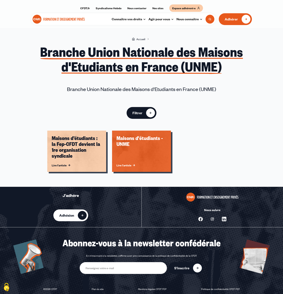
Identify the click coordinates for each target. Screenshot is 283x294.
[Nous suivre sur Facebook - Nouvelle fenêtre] (200, 219)
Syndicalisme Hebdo (108, 8)
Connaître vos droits (129, 19)
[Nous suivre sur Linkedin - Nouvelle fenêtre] (224, 219)
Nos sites (157, 8)
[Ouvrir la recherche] (210, 19)
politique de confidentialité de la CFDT (177, 255)
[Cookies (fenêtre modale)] (6, 287)
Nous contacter (136, 8)
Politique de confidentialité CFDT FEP (220, 289)
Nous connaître (189, 19)
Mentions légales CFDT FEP (152, 289)
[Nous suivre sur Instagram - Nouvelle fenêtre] (212, 219)
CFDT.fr (85, 8)
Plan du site (98, 289)
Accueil (138, 39)
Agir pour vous (161, 19)
